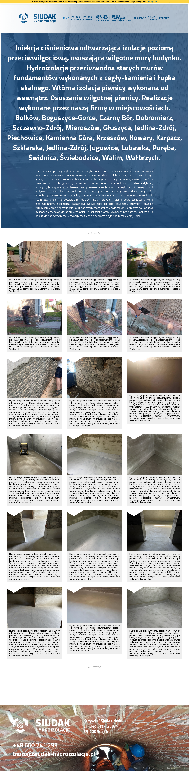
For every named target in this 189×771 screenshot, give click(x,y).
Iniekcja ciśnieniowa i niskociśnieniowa (122, 18)
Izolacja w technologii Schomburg (102, 18)
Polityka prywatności (178, 765)
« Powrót (94, 233)
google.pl (152, 2)
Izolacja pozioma (76, 18)
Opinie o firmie (152, 18)
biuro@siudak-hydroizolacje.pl (54, 753)
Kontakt (164, 18)
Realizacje (140, 18)
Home (65, 18)
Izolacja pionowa (88, 18)
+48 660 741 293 (35, 745)
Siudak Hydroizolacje (152, 768)
